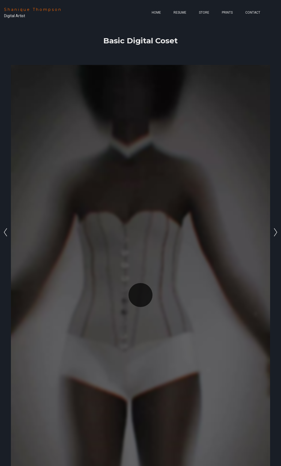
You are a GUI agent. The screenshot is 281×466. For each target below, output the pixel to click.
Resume (180, 12)
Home (156, 12)
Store (204, 12)
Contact (252, 12)
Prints (227, 12)
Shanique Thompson (33, 9)
